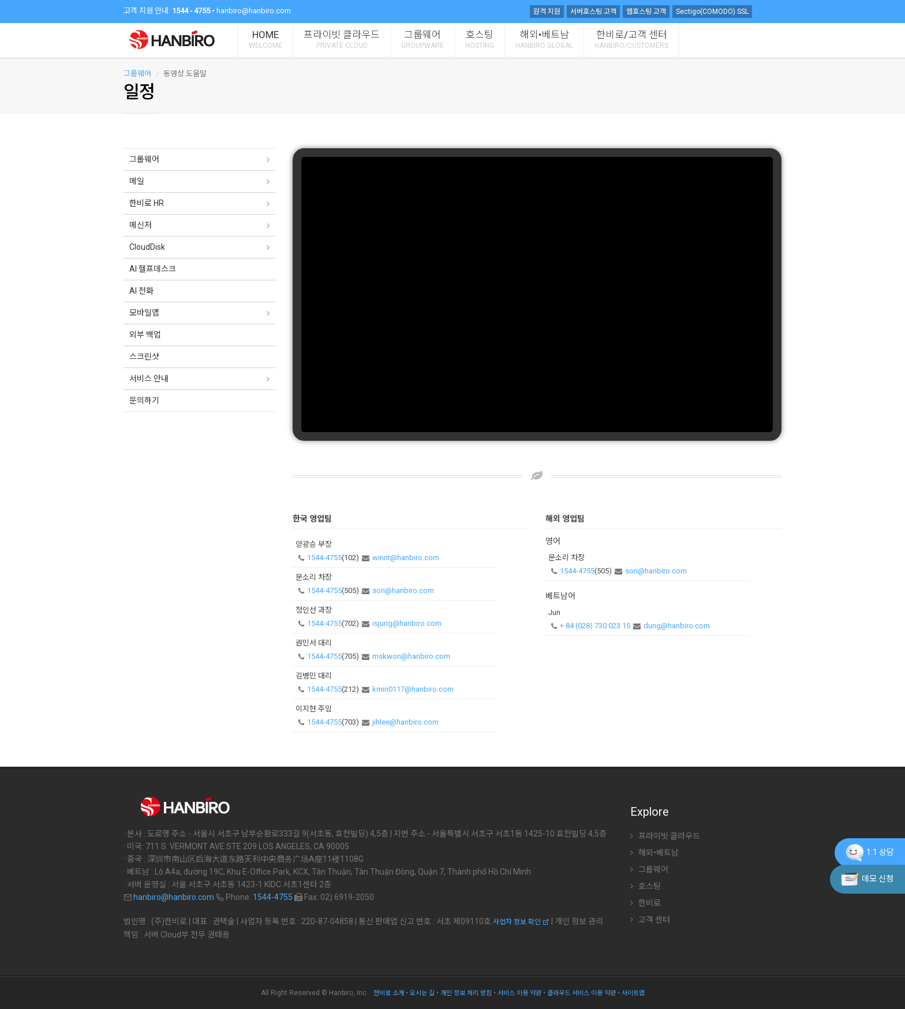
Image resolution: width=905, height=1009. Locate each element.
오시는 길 (422, 993)
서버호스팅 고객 (593, 11)
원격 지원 (546, 11)
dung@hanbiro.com (677, 625)
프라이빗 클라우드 (342, 39)
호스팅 (479, 39)
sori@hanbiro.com (403, 590)
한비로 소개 (388, 993)
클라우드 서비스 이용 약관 (581, 993)
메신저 (140, 225)
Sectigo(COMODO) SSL (712, 11)
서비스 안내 (149, 378)
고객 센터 (650, 919)
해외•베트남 (544, 39)
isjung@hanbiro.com (407, 623)
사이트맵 (633, 993)
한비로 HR (146, 203)
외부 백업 (145, 334)
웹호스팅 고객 (646, 11)
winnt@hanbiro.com (405, 557)
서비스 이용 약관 (519, 993)
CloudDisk (147, 247)
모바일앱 (144, 312)
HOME (265, 39)
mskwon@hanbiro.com (411, 656)
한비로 (645, 902)
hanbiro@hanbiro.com (253, 10)
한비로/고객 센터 (631, 39)
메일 (136, 181)
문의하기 (144, 400)
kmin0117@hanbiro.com (413, 689)
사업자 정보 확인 (521, 922)
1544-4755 (324, 557)
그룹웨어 (422, 39)
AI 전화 (141, 290)
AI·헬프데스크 (152, 268)
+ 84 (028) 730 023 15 (595, 625)
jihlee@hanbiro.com (405, 722)
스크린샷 (144, 356)
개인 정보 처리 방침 (466, 993)
